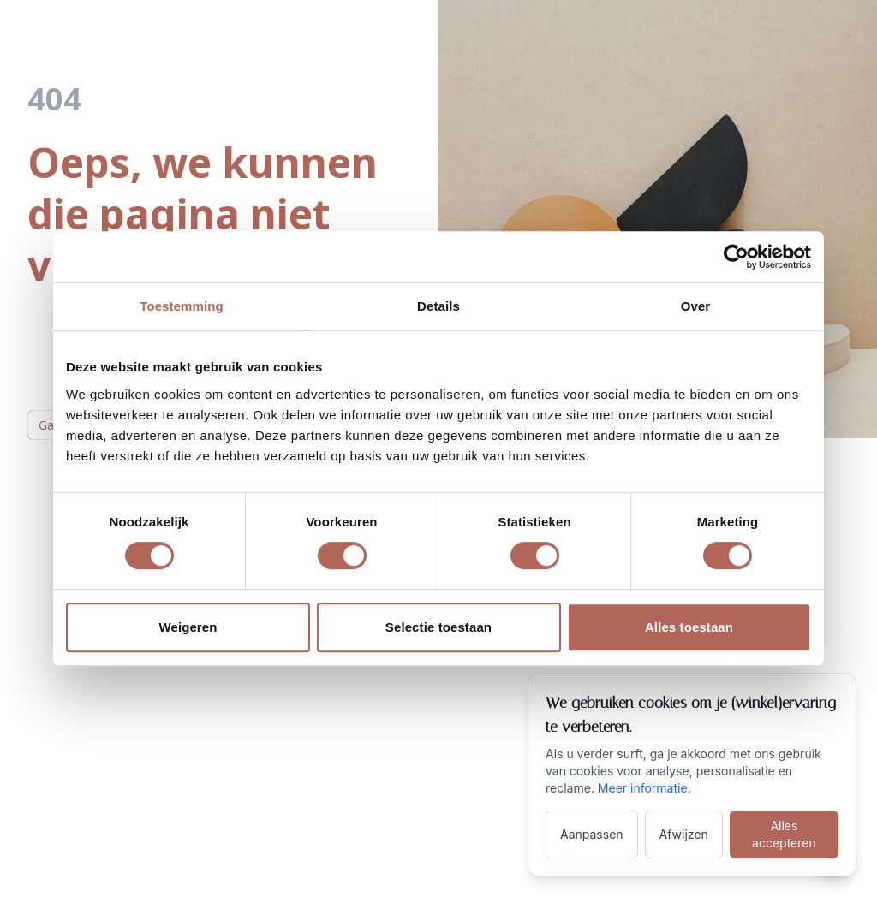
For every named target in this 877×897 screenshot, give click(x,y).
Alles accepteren (784, 834)
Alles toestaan (689, 627)
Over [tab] (696, 306)
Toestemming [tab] (182, 306)
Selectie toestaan (438, 627)
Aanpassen (591, 834)
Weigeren (187, 627)
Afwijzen (683, 834)
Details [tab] (438, 306)
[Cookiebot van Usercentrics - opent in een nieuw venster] (736, 257)
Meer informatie (643, 788)
